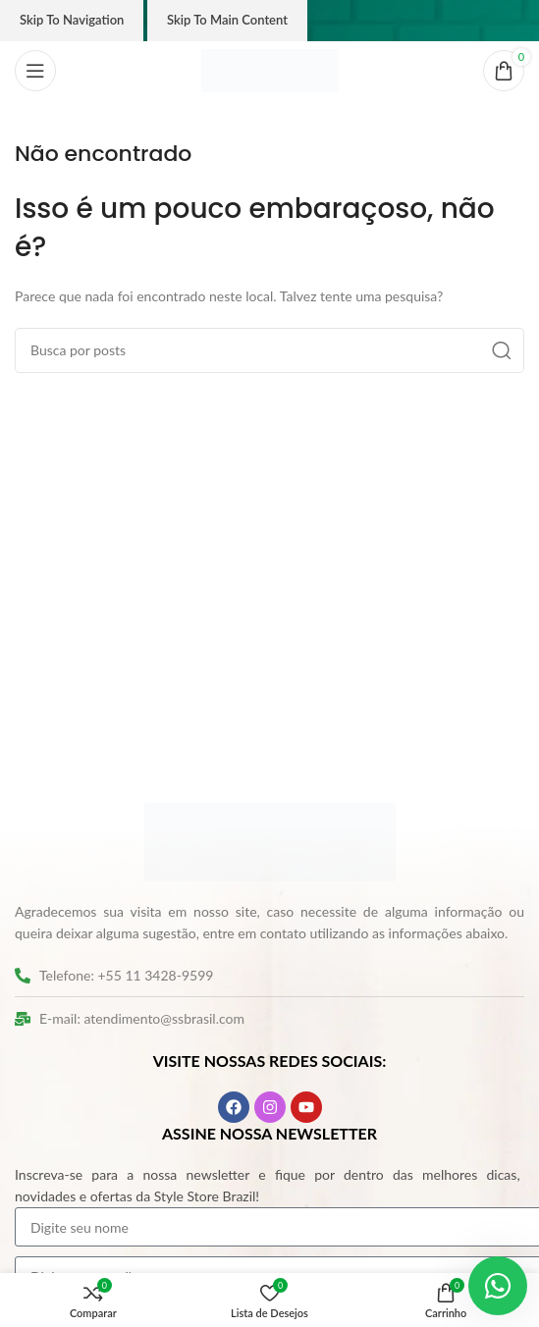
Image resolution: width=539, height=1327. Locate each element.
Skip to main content (227, 19)
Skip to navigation (72, 19)
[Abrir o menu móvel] (35, 70)
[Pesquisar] (269, 350)
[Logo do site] (270, 69)
